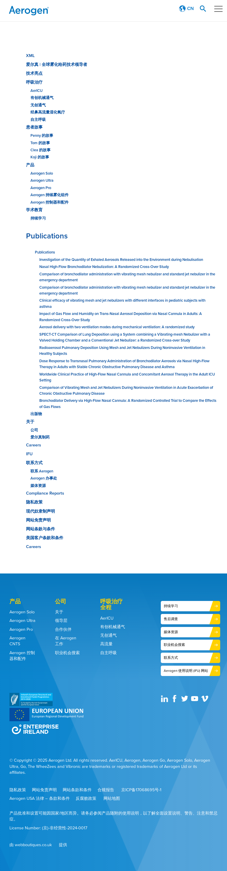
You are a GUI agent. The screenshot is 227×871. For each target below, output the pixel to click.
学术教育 (34, 210)
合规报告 (106, 789)
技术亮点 (34, 73)
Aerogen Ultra (41, 180)
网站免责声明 (38, 520)
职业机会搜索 (67, 652)
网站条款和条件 (77, 789)
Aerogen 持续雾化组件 (49, 195)
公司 (34, 430)
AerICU (36, 90)
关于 (30, 421)
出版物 (36, 414)
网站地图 (111, 798)
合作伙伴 (63, 629)
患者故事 (34, 127)
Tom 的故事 (40, 143)
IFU (29, 454)
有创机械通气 (41, 97)
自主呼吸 (38, 119)
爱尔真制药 (40, 437)
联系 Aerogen (41, 471)
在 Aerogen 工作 (65, 641)
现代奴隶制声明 (40, 511)
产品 (30, 165)
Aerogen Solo (41, 173)
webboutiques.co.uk (33, 845)
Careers (33, 445)
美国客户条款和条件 (44, 537)
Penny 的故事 (41, 135)
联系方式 (34, 462)
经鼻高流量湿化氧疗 (47, 112)
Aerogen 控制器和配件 (49, 202)
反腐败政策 (86, 798)
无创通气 (38, 105)
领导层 (61, 620)
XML (30, 55)
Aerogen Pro (40, 188)
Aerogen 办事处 (43, 478)
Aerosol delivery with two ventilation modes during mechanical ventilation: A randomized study (116, 327)
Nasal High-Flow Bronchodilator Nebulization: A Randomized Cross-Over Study (104, 266)
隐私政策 (34, 502)
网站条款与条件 (40, 529)
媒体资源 (38, 485)
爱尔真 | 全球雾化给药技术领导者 (56, 64)
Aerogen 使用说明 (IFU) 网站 (185, 670)
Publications (47, 235)
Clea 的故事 (40, 150)
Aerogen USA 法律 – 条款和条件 (39, 798)
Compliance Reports (45, 493)
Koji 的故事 (39, 157)
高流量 (106, 644)
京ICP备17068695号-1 (141, 789)
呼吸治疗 (34, 82)
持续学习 (38, 218)
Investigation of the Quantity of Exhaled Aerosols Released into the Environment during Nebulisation (121, 259)
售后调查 (171, 618)
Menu (216, 9)
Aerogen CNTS (17, 641)
